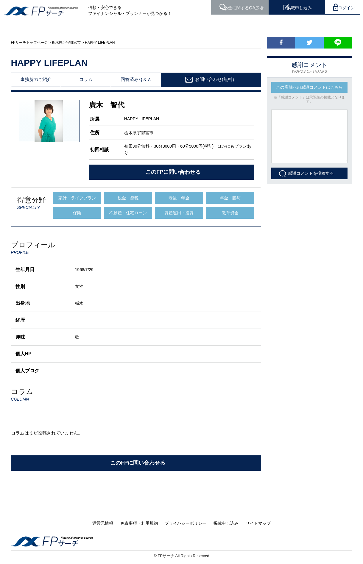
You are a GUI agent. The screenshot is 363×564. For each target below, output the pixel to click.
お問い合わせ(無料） (216, 79)
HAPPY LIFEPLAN (100, 42)
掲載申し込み (293, 7)
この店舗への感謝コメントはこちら (309, 87)
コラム (86, 79)
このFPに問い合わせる (173, 172)
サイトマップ (258, 523)
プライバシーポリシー (185, 523)
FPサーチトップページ (29, 42)
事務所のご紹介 (36, 79)
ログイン (345, 7)
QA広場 (232, 7)
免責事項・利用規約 (139, 523)
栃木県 (57, 42)
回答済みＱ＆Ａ (136, 79)
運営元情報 (102, 523)
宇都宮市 (73, 42)
